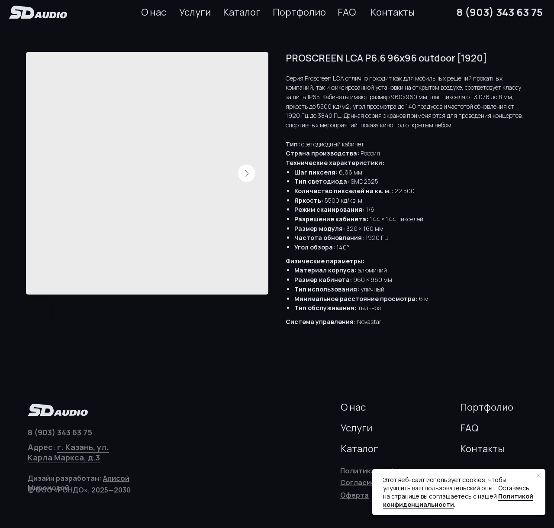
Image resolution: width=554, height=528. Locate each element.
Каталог (242, 12)
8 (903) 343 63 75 (500, 12)
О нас (153, 12)
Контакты (392, 12)
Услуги (195, 12)
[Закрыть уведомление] (539, 475)
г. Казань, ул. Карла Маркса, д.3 (68, 452)
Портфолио (299, 12)
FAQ (347, 12)
